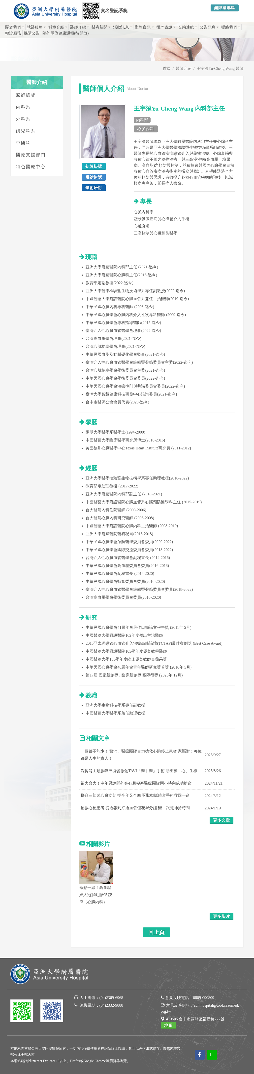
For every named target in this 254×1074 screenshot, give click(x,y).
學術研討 (93, 188)
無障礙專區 (224, 8)
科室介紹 (57, 27)
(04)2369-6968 (111, 997)
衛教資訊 (144, 27)
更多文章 (221, 820)
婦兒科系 (26, 130)
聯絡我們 (230, 27)
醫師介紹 (79, 27)
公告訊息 (209, 27)
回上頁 (156, 932)
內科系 (23, 107)
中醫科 (23, 142)
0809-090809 (203, 997)
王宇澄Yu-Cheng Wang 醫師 (220, 68)
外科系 (23, 119)
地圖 (168, 1025)
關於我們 (14, 27)
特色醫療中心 (31, 166)
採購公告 (32, 33)
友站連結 (187, 27)
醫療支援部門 (31, 154)
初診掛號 (93, 166)
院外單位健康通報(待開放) (65, 33)
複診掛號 (93, 177)
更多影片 (221, 916)
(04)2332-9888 (111, 1005)
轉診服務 (13, 33)
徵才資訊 (166, 27)
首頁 (167, 68)
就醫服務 (36, 27)
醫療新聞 (101, 27)
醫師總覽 (26, 95)
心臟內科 (145, 129)
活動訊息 (122, 27)
